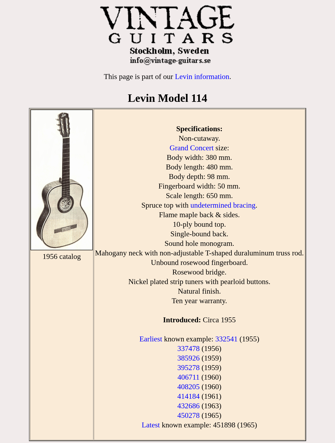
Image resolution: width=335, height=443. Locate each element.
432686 (188, 406)
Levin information (202, 76)
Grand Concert (192, 148)
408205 (188, 386)
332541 (226, 339)
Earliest (150, 339)
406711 (189, 377)
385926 (188, 358)
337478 (188, 348)
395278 (188, 367)
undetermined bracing (222, 205)
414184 (188, 396)
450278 (188, 415)
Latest (151, 425)
